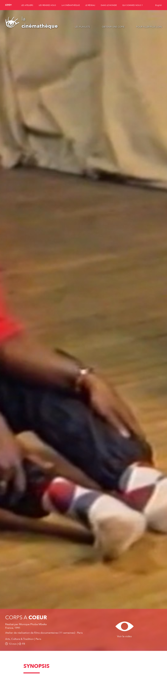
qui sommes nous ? (132, 5)
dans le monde (109, 5)
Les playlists (82, 26)
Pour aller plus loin (149, 26)
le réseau (90, 5)
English (158, 5)
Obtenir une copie (113, 26)
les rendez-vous (47, 5)
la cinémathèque (71, 5)
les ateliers (27, 5)
